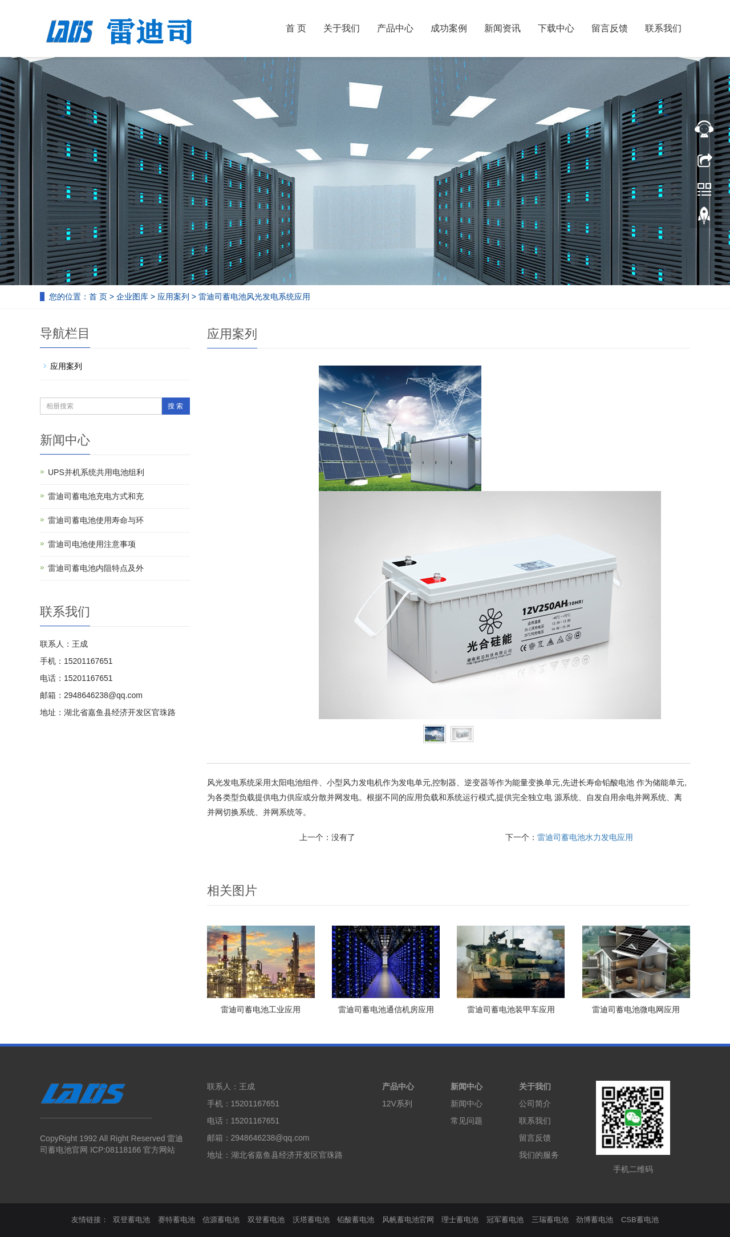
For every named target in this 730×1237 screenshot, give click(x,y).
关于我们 (341, 28)
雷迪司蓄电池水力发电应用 (585, 837)
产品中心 (395, 28)
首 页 (296, 28)
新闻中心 (466, 1086)
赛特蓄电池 (176, 1219)
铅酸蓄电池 (355, 1219)
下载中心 (556, 28)
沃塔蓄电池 (311, 1219)
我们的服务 (539, 1154)
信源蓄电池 (221, 1219)
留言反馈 (609, 28)
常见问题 (466, 1120)
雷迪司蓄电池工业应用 (261, 1009)
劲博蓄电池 (594, 1219)
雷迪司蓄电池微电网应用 (636, 1009)
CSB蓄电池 (640, 1219)
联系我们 (663, 28)
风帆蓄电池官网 (408, 1219)
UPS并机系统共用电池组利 (96, 472)
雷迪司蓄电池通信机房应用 (386, 1009)
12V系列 (397, 1103)
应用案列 (173, 296)
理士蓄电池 (459, 1219)
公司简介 (535, 1103)
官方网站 (159, 1149)
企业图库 (132, 296)
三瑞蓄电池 (550, 1219)
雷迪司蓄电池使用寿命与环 (96, 520)
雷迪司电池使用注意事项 (92, 544)
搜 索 (175, 406)
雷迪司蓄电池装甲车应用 (511, 1009)
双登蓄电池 (131, 1219)
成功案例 (449, 28)
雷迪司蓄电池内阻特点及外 (96, 568)
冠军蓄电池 (505, 1219)
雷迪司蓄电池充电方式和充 (96, 496)
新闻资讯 (502, 28)
